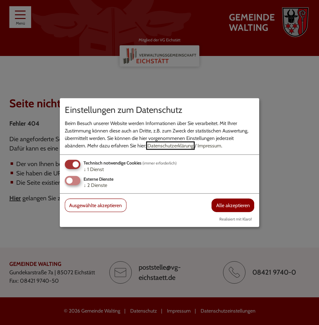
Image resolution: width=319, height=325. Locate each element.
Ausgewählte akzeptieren (95, 205)
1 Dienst (93, 169)
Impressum (209, 145)
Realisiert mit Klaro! (235, 219)
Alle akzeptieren (233, 205)
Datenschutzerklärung (170, 145)
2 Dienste (95, 185)
